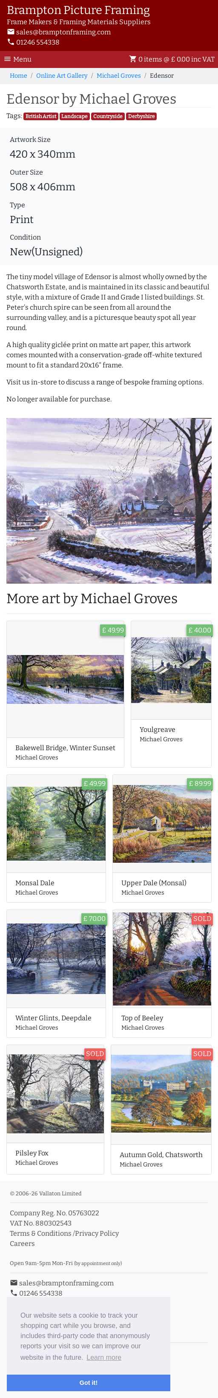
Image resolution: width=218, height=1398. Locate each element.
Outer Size (26, 172)
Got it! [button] (89, 1382)
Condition (25, 237)
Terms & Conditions (41, 1233)
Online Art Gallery (62, 75)
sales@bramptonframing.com (59, 32)
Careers (22, 1244)
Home (18, 75)
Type (17, 205)
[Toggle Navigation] (20, 59)
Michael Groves (119, 75)
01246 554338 (33, 42)
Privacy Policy (97, 1233)
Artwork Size (30, 140)
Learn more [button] (103, 1357)
